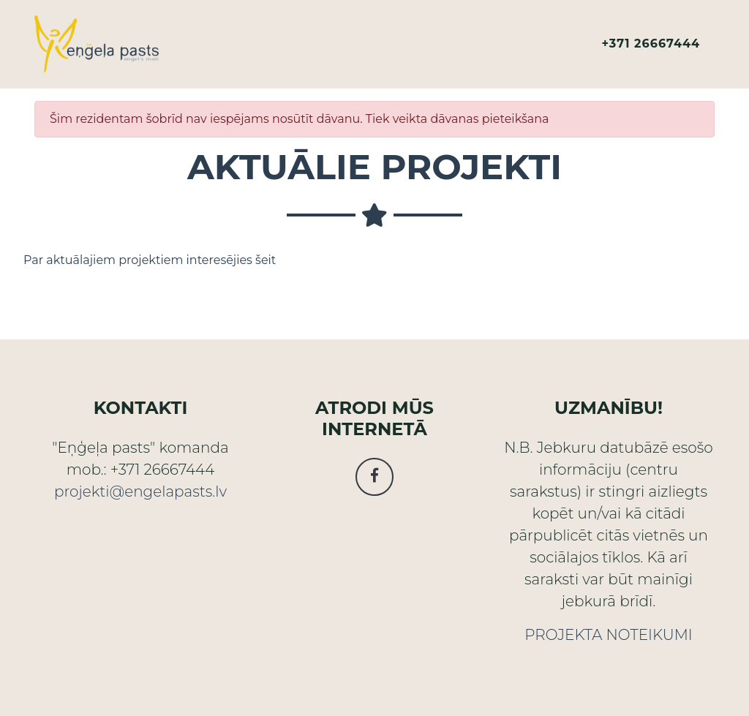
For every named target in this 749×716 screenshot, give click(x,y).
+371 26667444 (651, 49)
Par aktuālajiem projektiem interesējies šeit (149, 260)
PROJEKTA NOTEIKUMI (608, 635)
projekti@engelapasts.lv (140, 491)
